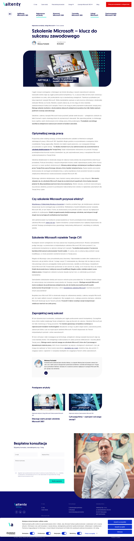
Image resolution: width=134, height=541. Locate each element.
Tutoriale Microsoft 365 (77, 14)
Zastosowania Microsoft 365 (110, 14)
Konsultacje (44, 521)
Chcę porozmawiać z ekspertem (118, 4)
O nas (35, 4)
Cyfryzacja (72, 510)
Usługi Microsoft (94, 14)
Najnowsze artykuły (40, 14)
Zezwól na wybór (120, 531)
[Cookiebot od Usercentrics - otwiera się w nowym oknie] (11, 537)
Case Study (44, 510)
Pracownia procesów (58, 4)
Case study (44, 4)
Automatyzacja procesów (76, 512)
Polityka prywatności (102, 519)
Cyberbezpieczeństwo (75, 507)
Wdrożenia (44, 519)
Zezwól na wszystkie (120, 526)
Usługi (71, 4)
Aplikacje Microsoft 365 (22, 14)
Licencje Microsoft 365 (85, 4)
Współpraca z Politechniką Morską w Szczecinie (48, 204)
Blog (98, 4)
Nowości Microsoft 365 (58, 14)
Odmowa (120, 536)
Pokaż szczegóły (90, 537)
